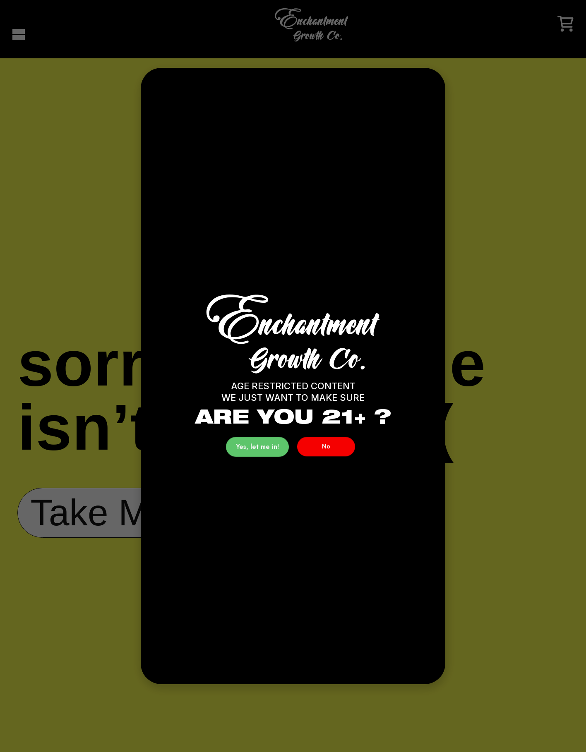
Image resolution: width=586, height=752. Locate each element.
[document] (293, 376)
